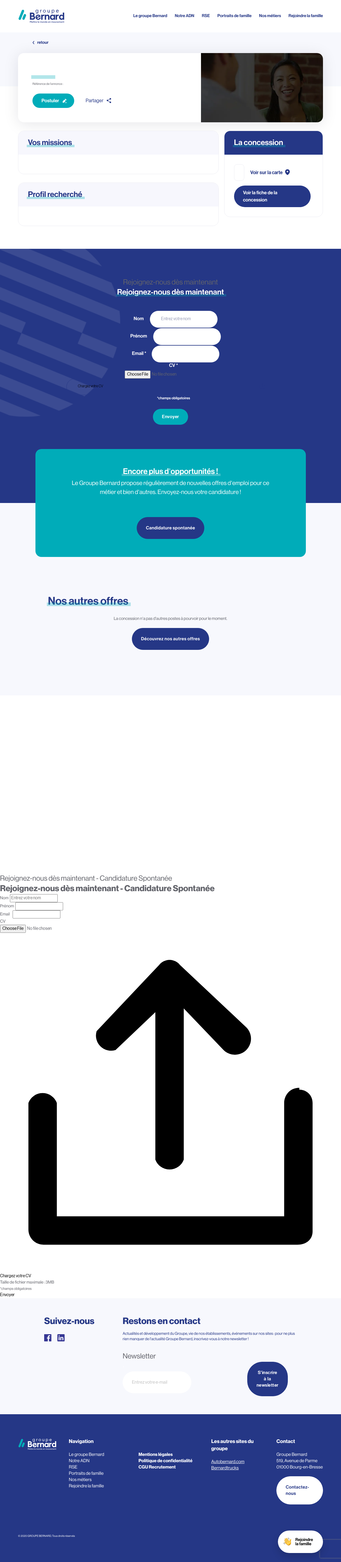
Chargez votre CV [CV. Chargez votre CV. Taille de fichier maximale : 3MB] (90, 386)
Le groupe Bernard (150, 16)
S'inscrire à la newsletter (268, 1379)
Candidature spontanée (170, 528)
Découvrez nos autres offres (170, 639)
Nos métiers (270, 16)
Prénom (139, 336)
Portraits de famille (235, 16)
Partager (94, 100)
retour (42, 42)
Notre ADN (184, 16)
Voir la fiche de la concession (260, 196)
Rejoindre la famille (305, 16)
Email (139, 353)
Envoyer (170, 417)
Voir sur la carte (266, 172)
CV (173, 365)
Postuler (50, 100)
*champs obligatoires (173, 398)
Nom (139, 318)
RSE (206, 16)
